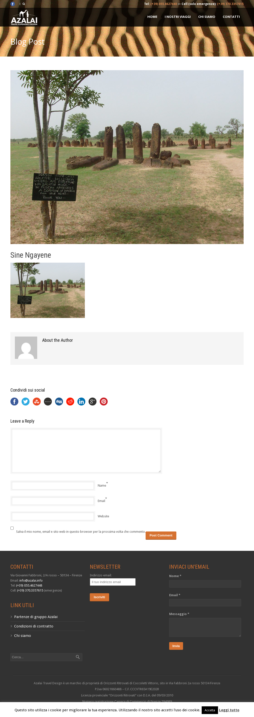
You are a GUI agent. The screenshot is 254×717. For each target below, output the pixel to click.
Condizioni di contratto (33, 626)
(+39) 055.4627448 (163, 4)
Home (152, 16)
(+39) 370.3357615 (230, 4)
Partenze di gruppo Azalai (36, 617)
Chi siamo (206, 16)
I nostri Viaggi (178, 16)
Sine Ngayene (30, 255)
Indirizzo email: (101, 575)
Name (102, 485)
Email (101, 501)
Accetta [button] (210, 710)
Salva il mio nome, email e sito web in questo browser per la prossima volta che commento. (81, 531)
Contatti (231, 16)
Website (103, 516)
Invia (176, 646)
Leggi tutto (229, 710)
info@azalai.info (31, 580)
